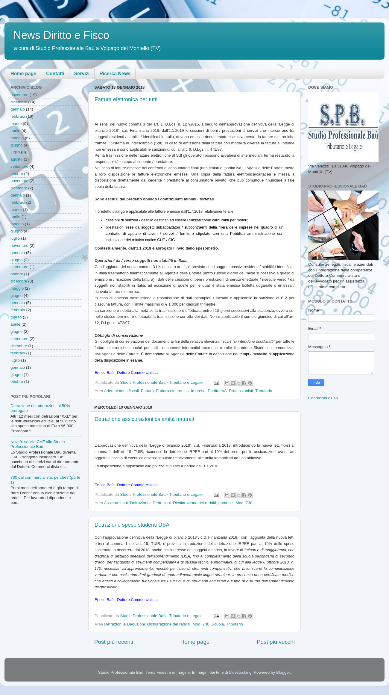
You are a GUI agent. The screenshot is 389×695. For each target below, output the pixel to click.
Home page (23, 73)
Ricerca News (114, 73)
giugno (16, 145)
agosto (16, 159)
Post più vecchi (276, 642)
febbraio (17, 116)
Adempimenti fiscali (121, 391)
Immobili (225, 503)
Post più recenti (113, 642)
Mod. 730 (243, 503)
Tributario (263, 391)
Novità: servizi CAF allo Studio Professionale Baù (37, 444)
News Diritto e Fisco (61, 35)
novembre (19, 95)
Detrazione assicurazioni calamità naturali (144, 419)
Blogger (283, 672)
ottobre (16, 173)
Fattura (147, 391)
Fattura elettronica (172, 391)
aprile (15, 131)
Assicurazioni (116, 503)
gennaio (17, 109)
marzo (16, 123)
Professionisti (241, 391)
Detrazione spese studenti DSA (132, 525)
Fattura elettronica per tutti (126, 99)
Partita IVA (217, 391)
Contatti (55, 73)
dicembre (18, 102)
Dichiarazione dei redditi (194, 503)
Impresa (198, 391)
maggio (17, 138)
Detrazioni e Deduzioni (150, 503)
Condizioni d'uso (323, 398)
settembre (19, 166)
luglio (15, 152)
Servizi (82, 73)
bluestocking (240, 672)
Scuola (218, 624)
